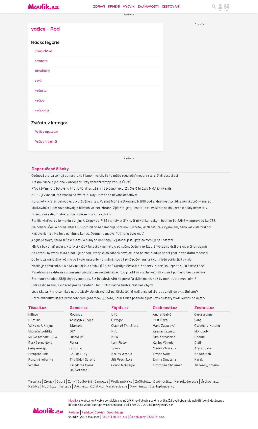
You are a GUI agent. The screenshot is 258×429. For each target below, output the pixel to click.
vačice (39, 101)
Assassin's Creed (81, 320)
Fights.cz (120, 308)
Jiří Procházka (121, 360)
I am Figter (119, 343)
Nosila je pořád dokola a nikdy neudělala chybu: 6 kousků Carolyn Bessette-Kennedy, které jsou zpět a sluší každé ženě (117, 266)
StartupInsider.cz (162, 387)
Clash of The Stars (124, 326)
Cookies (100, 413)
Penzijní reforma (40, 360)
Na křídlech (202, 354)
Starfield (76, 326)
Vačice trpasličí (46, 142)
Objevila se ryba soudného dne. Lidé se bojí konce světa (71, 215)
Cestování (171, 6)
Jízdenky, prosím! (207, 366)
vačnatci (41, 91)
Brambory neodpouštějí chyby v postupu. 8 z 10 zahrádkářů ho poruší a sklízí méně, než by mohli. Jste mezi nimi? (113, 279)
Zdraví (99, 6)
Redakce (87, 413)
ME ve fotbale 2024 (42, 337)
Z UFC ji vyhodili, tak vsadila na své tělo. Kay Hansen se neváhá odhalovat (84, 195)
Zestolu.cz (204, 308)
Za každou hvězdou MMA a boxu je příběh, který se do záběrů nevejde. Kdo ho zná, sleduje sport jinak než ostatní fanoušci (119, 253)
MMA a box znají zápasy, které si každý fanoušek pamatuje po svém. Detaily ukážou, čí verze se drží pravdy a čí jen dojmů (119, 247)
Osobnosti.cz (165, 308)
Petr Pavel (161, 320)
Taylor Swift (162, 354)
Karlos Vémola (121, 354)
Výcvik (128, 6)
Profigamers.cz (121, 382)
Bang (197, 320)
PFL (114, 332)
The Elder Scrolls (82, 360)
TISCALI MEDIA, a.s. (114, 417)
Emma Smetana (164, 360)
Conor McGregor (123, 366)
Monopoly (201, 332)
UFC (114, 315)
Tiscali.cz (37, 308)
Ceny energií (37, 349)
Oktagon (117, 320)
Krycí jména (203, 349)
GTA (73, 332)
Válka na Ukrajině (41, 326)
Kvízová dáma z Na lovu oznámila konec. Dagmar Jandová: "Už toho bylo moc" (87, 234)
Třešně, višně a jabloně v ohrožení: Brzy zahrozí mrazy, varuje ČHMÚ (81, 182)
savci (38, 81)
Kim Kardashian (164, 337)
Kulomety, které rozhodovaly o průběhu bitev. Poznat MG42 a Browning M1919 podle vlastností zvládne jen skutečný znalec (121, 202)
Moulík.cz (49, 387)
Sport (61, 382)
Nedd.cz (34, 387)
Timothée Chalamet (167, 366)
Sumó (115, 349)
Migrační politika (40, 332)
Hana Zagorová (164, 326)
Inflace (33, 315)
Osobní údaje (115, 413)
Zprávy (49, 382)
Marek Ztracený (164, 349)
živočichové (43, 51)
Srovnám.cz (138, 387)
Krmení (114, 6)
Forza (74, 343)
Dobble (199, 337)
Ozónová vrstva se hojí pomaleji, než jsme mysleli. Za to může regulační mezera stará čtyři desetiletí (104, 176)
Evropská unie (38, 354)
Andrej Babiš (162, 315)
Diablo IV (76, 337)
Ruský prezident (40, 343)
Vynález (34, 366)
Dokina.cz (81, 387)
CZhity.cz (97, 387)
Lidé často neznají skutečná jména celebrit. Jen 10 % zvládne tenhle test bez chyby (92, 286)
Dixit (197, 343)
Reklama (73, 413)
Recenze (76, 315)
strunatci (41, 61)
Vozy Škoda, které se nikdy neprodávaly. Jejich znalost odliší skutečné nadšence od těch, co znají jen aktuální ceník (114, 292)
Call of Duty (78, 354)
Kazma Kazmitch (165, 332)
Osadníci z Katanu (207, 326)
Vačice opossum (46, 132)
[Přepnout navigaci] (220, 6)
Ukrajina (34, 320)
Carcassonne (203, 315)
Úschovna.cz (210, 382)
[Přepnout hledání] (214, 6)
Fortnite (76, 349)
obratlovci (42, 71)
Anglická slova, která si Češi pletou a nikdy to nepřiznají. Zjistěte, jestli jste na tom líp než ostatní (102, 240)
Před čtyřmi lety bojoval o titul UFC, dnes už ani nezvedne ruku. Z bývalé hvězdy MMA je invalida (101, 189)
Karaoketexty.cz (186, 382)
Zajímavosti (148, 6)
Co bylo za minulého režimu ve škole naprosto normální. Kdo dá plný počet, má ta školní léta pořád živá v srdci (111, 260)
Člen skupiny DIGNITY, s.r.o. (147, 417)
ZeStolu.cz (143, 382)
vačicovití (42, 111)
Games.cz (79, 308)
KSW (114, 337)
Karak (198, 360)
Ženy (71, 382)
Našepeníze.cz (116, 387)
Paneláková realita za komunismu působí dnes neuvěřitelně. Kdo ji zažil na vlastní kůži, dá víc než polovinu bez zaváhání (118, 273)
